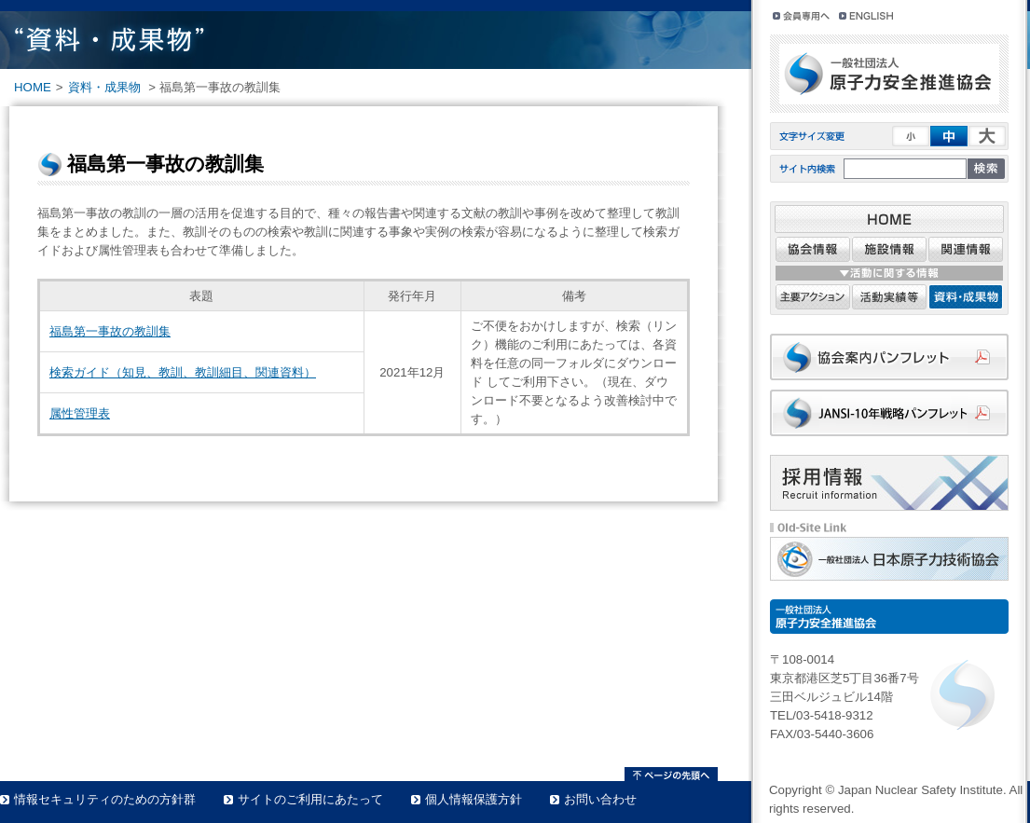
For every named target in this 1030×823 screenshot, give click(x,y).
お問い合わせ (600, 799)
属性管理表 (79, 413)
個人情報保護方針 (473, 799)
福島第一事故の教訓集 (110, 331)
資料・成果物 (104, 87)
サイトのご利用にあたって (310, 799)
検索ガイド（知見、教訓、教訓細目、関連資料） (182, 372)
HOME (32, 87)
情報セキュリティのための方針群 (105, 799)
